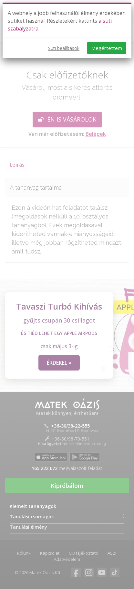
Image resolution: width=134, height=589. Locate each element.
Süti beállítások (63, 48)
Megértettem (106, 48)
